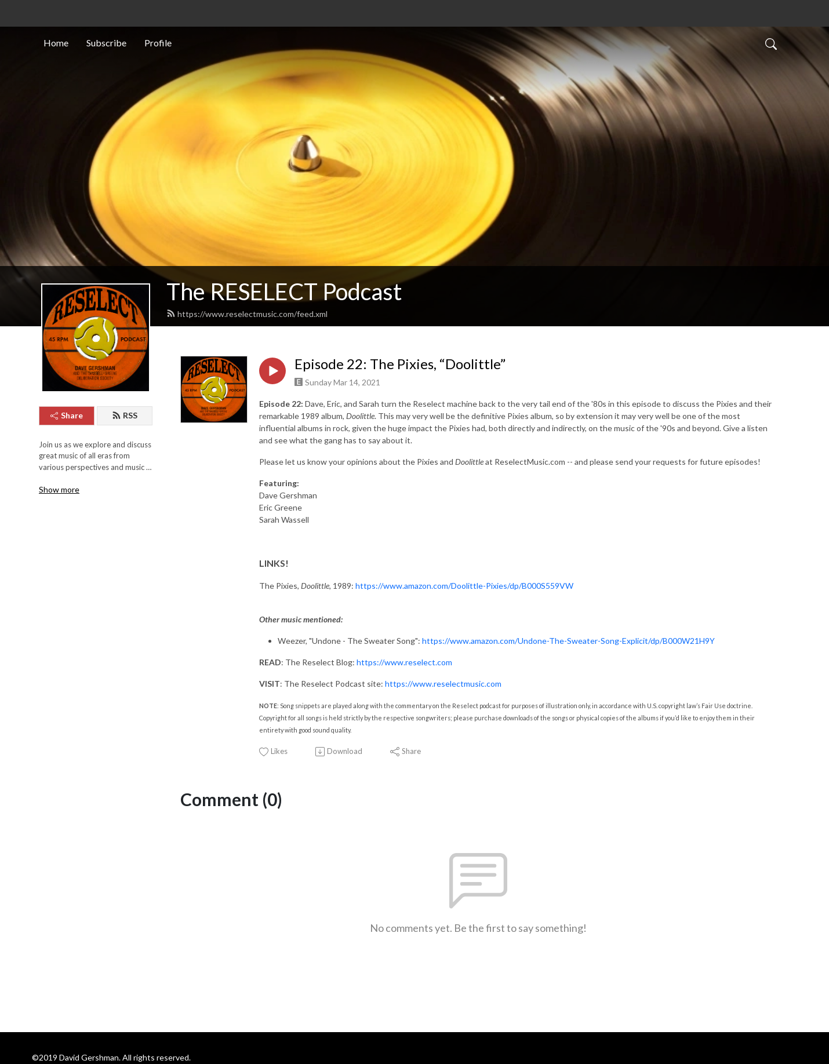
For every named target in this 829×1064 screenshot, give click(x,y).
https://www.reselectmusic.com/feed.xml (247, 314)
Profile (158, 42)
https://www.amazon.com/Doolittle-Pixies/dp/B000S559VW (464, 586)
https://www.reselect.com (404, 662)
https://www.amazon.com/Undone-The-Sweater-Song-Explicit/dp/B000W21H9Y (568, 641)
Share (66, 415)
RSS (124, 415)
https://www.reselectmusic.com (443, 683)
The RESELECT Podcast (284, 291)
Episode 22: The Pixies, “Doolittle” (400, 364)
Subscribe (106, 42)
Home (55, 42)
